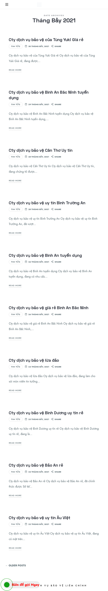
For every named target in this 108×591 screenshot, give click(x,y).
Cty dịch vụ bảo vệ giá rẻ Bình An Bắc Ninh (48, 307)
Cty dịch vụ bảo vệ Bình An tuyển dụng (45, 255)
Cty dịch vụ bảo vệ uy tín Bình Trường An (47, 202)
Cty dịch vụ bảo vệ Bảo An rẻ (36, 465)
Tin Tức (15, 46)
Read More (15, 69)
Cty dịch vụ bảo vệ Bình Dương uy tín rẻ (46, 412)
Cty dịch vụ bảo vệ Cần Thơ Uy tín (40, 150)
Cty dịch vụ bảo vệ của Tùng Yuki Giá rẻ (46, 39)
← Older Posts (15, 565)
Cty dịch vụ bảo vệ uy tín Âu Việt (39, 517)
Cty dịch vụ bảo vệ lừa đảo (34, 360)
